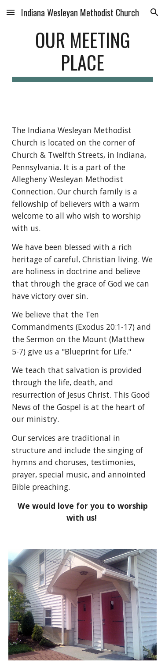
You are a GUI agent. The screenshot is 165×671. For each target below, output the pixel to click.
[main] (82, 55)
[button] (10, 12)
